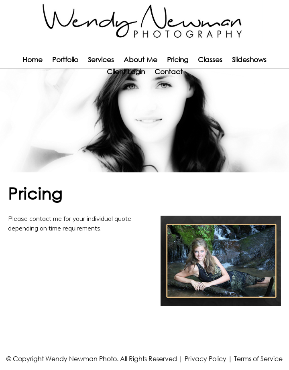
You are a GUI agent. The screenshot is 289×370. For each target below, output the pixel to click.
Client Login (126, 71)
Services (101, 59)
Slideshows (249, 59)
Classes (210, 59)
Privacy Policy (205, 358)
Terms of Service (258, 358)
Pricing (177, 59)
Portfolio (65, 59)
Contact (169, 71)
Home (32, 59)
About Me (140, 59)
